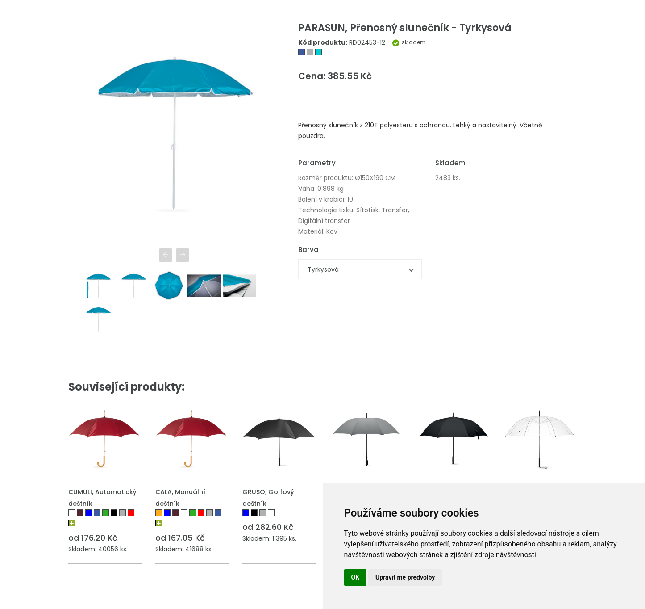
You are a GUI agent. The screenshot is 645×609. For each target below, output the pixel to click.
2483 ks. (447, 177)
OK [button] (355, 577)
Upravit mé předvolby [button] (405, 577)
